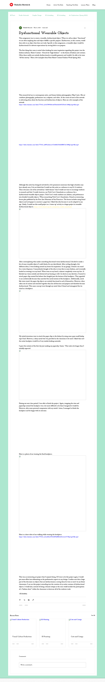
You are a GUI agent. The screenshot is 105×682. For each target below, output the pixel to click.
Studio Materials (24, 15)
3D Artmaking (49, 15)
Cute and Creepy (77, 637)
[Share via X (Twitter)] (24, 600)
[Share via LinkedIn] (29, 600)
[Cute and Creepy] (82, 626)
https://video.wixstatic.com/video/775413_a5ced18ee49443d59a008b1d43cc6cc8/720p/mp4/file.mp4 (48, 537)
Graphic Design (36, 15)
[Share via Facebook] (20, 600)
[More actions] (85, 28)
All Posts (12, 15)
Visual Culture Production (22, 637)
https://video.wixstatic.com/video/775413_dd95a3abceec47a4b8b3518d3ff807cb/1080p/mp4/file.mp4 (49, 145)
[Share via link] (33, 600)
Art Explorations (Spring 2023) (78, 15)
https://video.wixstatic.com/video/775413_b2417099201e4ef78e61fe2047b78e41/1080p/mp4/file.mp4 (49, 105)
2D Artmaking (61, 15)
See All (93, 616)
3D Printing (46, 637)
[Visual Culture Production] (23, 626)
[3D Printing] (52, 626)
